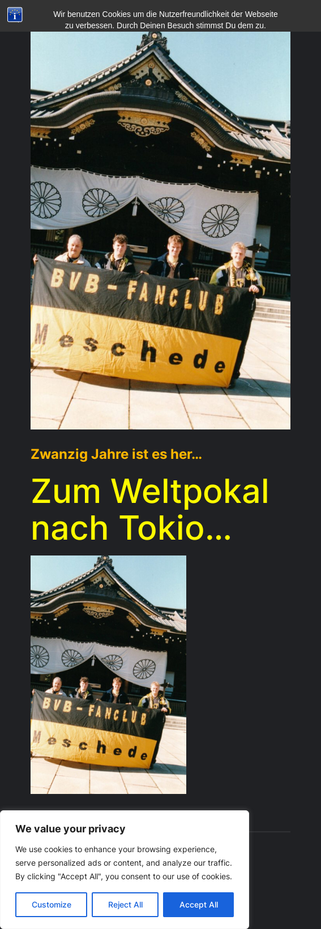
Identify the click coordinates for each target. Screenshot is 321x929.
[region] (124, 869)
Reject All (125, 904)
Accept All (198, 904)
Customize (51, 904)
